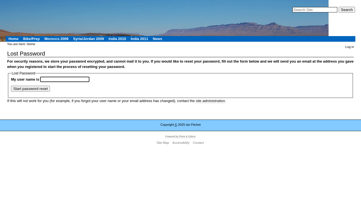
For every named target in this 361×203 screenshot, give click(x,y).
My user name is (25, 79)
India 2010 (117, 39)
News (157, 39)
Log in (349, 46)
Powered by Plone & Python (180, 136)
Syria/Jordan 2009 (88, 39)
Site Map (163, 143)
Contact (198, 143)
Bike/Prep (31, 39)
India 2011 (139, 39)
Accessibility (181, 143)
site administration (210, 101)
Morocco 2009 (56, 39)
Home (13, 39)
